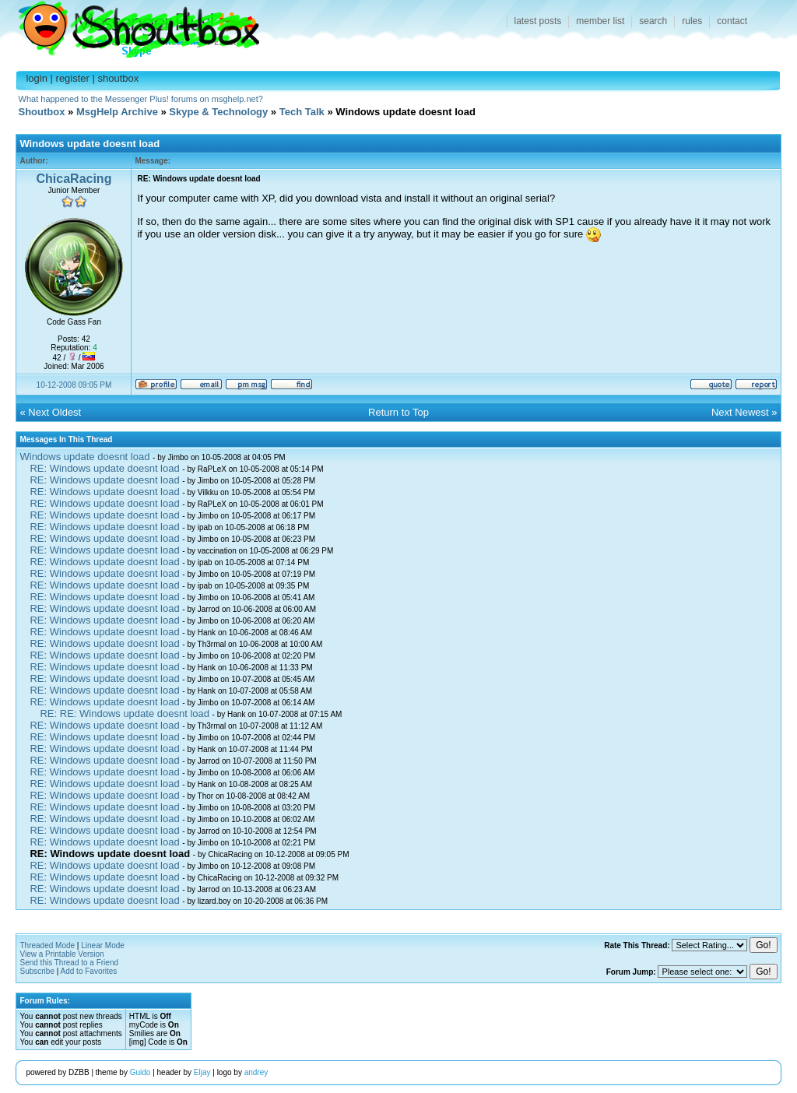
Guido (140, 1072)
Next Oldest (54, 412)
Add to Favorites (89, 971)
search (653, 21)
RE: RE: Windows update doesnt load (124, 713)
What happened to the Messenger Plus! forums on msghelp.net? (141, 99)
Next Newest (740, 412)
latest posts (538, 21)
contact (732, 21)
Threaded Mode (47, 945)
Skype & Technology (218, 112)
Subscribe (36, 971)
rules (692, 21)
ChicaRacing (74, 178)
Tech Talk (302, 112)
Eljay (202, 1072)
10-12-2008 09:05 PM (74, 385)
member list (600, 21)
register (73, 78)
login (36, 78)
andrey (256, 1072)
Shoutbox (129, 25)
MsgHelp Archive (117, 112)
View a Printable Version (61, 954)
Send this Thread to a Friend (68, 962)
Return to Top (398, 412)
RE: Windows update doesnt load (104, 468)
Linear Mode (103, 945)
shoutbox (118, 78)
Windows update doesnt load (84, 456)
